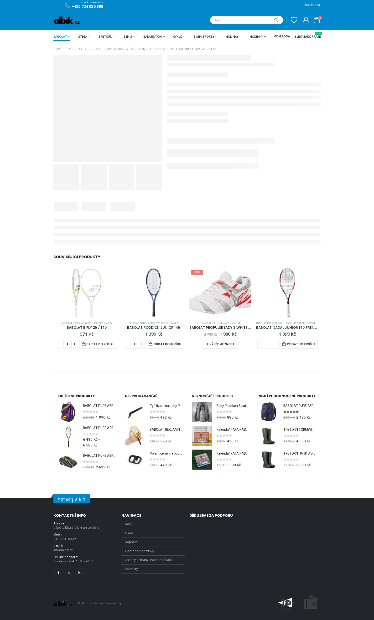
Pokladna (282, 36)
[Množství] (67, 344)
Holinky (232, 36)
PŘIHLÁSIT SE (312, 5)
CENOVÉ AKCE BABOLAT (226, 323)
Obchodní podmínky (139, 552)
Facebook (58, 573)
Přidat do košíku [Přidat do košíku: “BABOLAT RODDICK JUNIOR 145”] (167, 344)
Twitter (68, 573)
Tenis (128, 36)
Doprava (131, 543)
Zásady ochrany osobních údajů (148, 561)
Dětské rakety (103, 323)
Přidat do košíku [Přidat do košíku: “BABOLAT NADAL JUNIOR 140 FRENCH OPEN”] (301, 344)
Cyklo (177, 36)
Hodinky (256, 36)
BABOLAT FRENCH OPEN (270, 323)
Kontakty (131, 570)
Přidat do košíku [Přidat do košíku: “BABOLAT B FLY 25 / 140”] (100, 344)
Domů (129, 524)
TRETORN (105, 36)
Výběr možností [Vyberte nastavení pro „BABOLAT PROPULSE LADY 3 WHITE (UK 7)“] (222, 344)
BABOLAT (60, 36)
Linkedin (79, 573)
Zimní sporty (203, 36)
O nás (129, 533)
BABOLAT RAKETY (83, 323)
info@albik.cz (63, 550)
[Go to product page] (87, 293)
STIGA (82, 36)
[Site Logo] (66, 20)
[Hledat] (276, 20)
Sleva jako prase (308, 35)
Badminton (152, 36)
